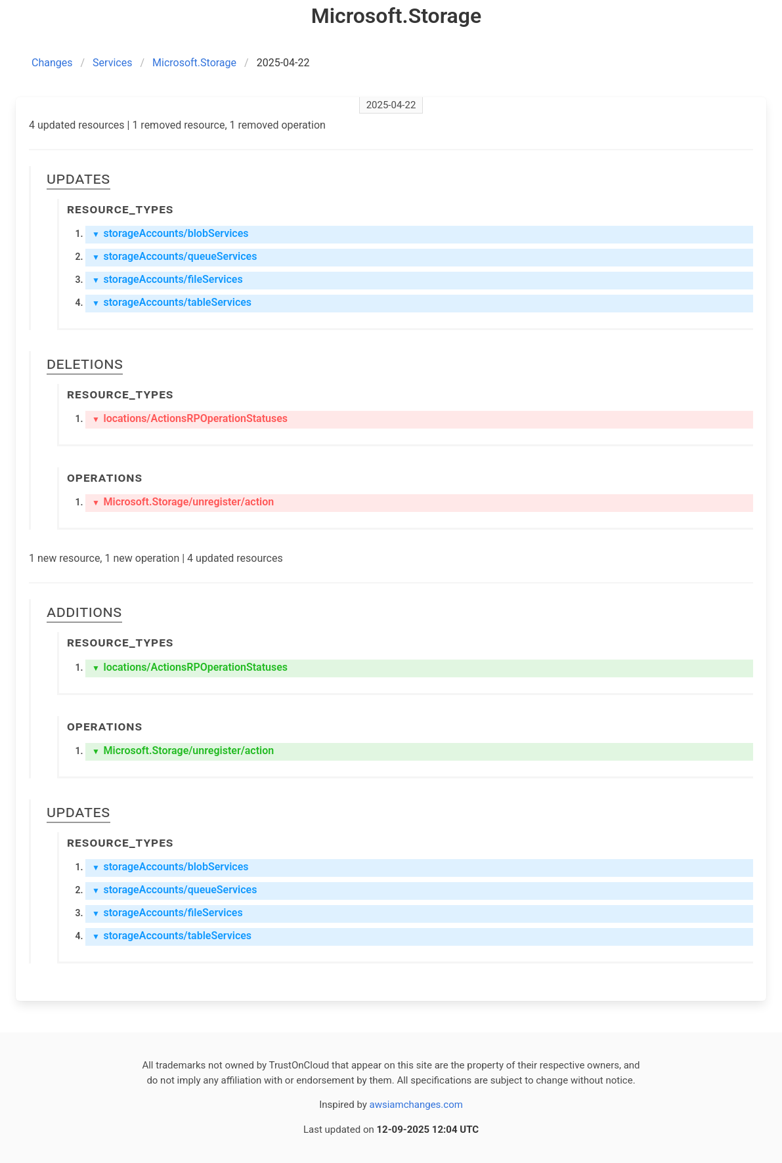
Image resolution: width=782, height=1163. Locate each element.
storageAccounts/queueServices (174, 256)
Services (112, 62)
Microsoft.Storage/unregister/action (183, 502)
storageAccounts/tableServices (171, 302)
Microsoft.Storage (194, 62)
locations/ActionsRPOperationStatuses (190, 418)
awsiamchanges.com (416, 1104)
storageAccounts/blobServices (170, 233)
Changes (52, 62)
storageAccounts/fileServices (167, 279)
